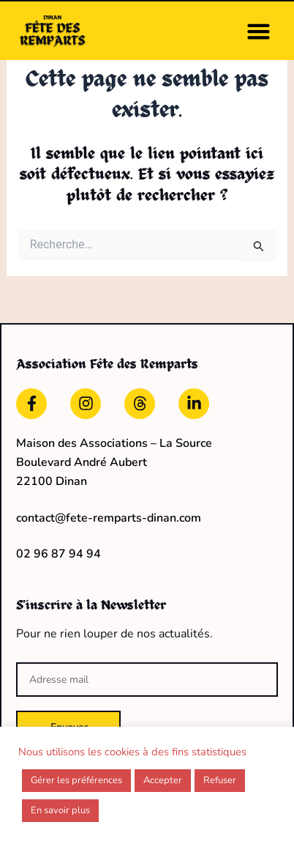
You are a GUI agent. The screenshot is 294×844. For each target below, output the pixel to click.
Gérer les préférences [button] (76, 780)
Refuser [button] (219, 780)
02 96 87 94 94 (58, 554)
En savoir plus (60, 810)
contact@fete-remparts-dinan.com (108, 518)
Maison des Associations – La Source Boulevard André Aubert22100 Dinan (114, 462)
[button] (259, 30)
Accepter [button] (162, 780)
